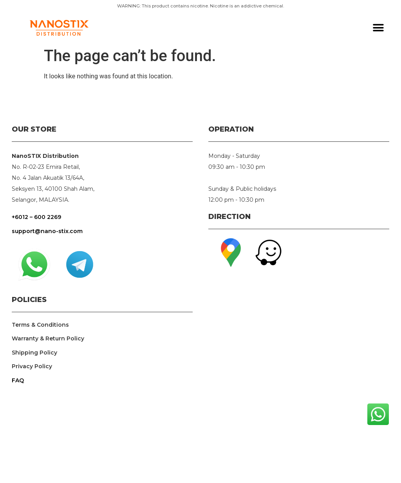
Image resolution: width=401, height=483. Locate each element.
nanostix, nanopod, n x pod (298, 380)
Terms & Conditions (40, 324)
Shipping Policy (34, 352)
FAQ (18, 380)
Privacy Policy (32, 366)
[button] (378, 28)
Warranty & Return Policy (48, 338)
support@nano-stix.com (47, 231)
